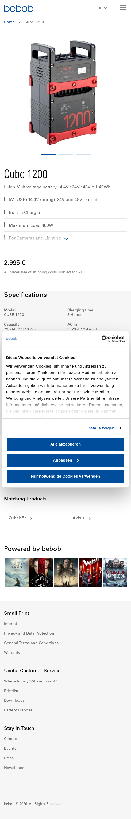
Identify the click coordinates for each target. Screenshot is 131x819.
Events (10, 748)
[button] (103, 8)
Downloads (14, 700)
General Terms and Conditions (31, 642)
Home (9, 22)
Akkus (78, 517)
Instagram (20, 783)
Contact (11, 738)
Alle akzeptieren (65, 444)
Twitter (43, 783)
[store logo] (18, 9)
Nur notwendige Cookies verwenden (65, 476)
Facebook (8, 783)
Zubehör (17, 517)
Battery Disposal (18, 710)
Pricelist (11, 690)
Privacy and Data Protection (29, 633)
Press (9, 758)
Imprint (10, 623)
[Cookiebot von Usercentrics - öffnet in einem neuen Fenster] (101, 338)
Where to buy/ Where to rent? (30, 681)
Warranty (12, 652)
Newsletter (14, 767)
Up (117, 811)
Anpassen (66, 460)
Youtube (32, 783)
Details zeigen (100, 428)
